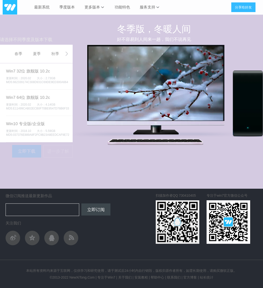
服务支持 (150, 7)
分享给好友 (243, 7)
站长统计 (206, 277)
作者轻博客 (71, 238)
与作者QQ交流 (51, 238)
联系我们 (174, 277)
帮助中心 (157, 277)
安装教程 (141, 277)
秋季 (55, 54)
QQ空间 (32, 238)
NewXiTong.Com (82, 277)
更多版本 (95, 7)
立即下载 (26, 151)
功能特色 (122, 7)
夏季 (37, 54)
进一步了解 (58, 151)
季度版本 (67, 7)
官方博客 (190, 277)
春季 (18, 54)
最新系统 (42, 7)
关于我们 (125, 277)
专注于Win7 (106, 277)
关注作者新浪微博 (13, 238)
